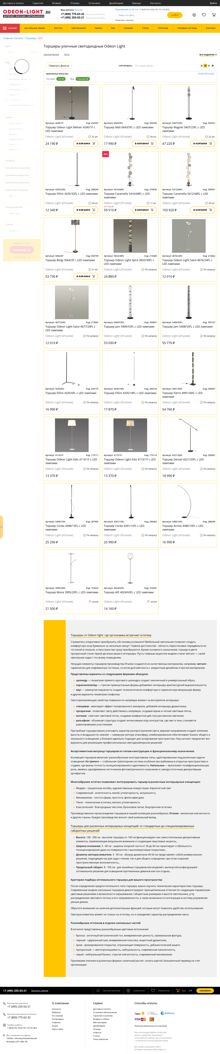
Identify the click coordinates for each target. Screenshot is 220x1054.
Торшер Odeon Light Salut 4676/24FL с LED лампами (187, 262)
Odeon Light (16, 213)
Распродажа (58, 1019)
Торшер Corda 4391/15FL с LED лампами (124, 527)
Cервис (98, 1003)
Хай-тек (14, 149)
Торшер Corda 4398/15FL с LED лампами (65, 527)
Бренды (136, 3)
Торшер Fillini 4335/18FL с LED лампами (130, 393)
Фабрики (56, 1012)
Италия (14, 230)
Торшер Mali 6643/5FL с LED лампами (128, 127)
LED (61, 79)
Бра (13, 68)
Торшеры (31, 38)
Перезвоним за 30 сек (126, 9)
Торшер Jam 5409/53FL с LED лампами (129, 326)
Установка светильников (105, 1012)
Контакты (155, 3)
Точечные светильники (22, 105)
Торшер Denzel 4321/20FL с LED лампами (183, 461)
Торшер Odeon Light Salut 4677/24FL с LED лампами (70, 328)
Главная (8, 38)
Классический (16, 123)
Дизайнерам (116, 3)
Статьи (96, 1035)
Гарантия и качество (103, 1015)
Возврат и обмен (101, 1019)
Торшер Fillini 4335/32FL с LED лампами (71, 193)
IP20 (12, 196)
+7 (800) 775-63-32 (83, 14)
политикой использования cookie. (152, 1040)
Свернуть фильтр (59, 65)
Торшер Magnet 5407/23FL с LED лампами (183, 129)
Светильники (18, 89)
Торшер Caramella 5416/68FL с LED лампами (127, 195)
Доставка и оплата (13, 3)
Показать (21, 250)
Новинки (56, 1022)
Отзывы (74, 3)
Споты (14, 94)
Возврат (56, 3)
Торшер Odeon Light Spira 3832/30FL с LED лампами (129, 262)
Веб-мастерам (100, 1022)
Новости (97, 1032)
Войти (213, 3)
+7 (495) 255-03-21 (83, 17)
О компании (60, 1003)
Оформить (205, 991)
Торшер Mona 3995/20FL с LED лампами (71, 592)
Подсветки (16, 84)
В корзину (86, 143)
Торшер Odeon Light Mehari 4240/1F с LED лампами (70, 129)
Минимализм (16, 129)
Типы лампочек (100, 1039)
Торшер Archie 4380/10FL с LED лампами (182, 527)
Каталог (10, 28)
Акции (55, 1025)
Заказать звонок (39, 990)
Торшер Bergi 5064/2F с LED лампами (70, 260)
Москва (79, 10)
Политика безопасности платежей (150, 1026)
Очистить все (206, 74)
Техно (13, 144)
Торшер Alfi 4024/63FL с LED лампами (129, 592)
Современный (17, 139)
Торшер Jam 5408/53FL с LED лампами (187, 326)
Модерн (14, 134)
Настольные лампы (20, 79)
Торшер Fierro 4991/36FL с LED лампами (182, 394)
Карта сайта (57, 1029)
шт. (181, 990)
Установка (94, 3)
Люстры (15, 74)
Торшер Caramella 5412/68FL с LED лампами (185, 195)
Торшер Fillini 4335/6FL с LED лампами (70, 393)
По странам (57, 1015)
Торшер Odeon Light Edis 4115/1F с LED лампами (130, 461)
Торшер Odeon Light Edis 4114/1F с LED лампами (71, 461)
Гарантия (38, 3)
